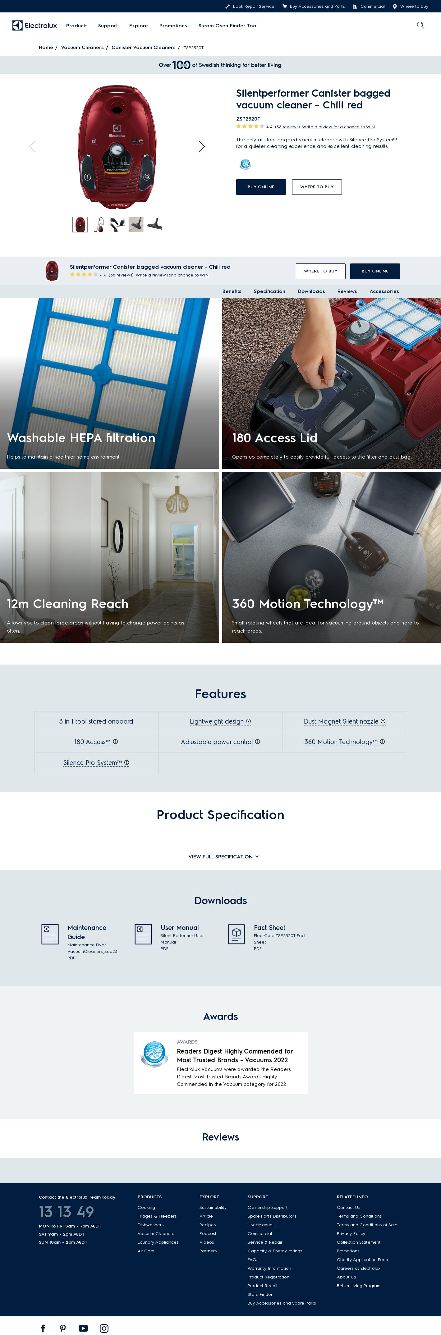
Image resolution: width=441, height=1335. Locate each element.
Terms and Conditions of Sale (367, 1223)
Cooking (146, 1206)
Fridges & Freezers (157, 1215)
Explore (137, 26)
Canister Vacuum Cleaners (144, 47)
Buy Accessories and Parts (313, 6)
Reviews (347, 291)
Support (108, 26)
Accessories (384, 291)
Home (46, 47)
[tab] (80, 225)
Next (201, 145)
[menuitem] (77, 25)
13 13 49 (66, 1211)
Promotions (171, 26)
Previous (34, 145)
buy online (261, 187)
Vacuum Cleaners (82, 47)
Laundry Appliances (158, 1241)
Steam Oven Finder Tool (225, 26)
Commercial (369, 6)
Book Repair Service (249, 6)
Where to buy (411, 6)
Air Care (146, 1249)
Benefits (232, 291)
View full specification (220, 856)
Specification (269, 291)
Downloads (311, 291)
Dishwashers (151, 1223)
